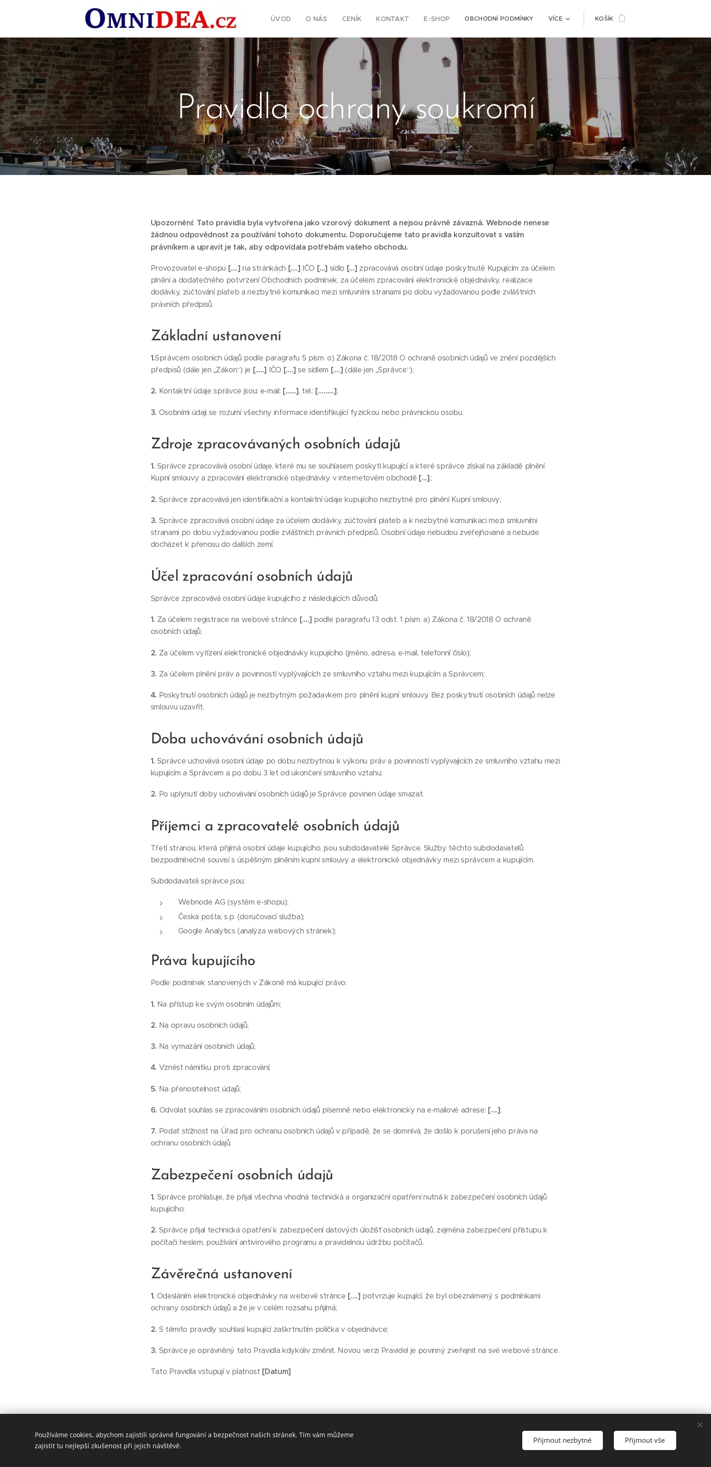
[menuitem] (293, 18)
